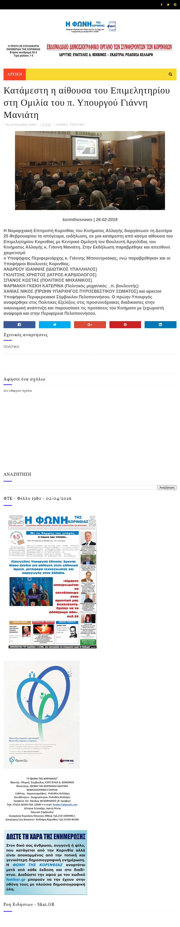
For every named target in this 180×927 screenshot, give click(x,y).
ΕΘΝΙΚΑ (62, 124)
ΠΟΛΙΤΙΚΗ (77, 124)
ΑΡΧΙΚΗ (14, 74)
